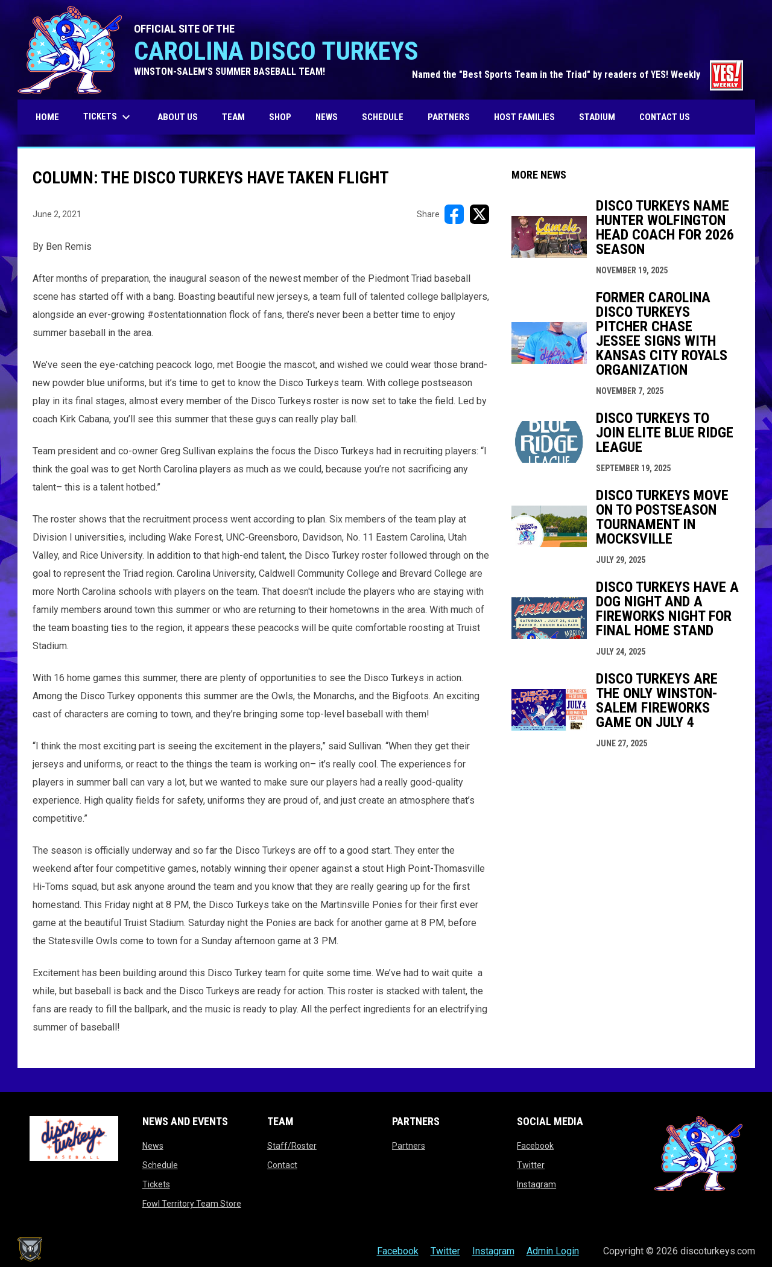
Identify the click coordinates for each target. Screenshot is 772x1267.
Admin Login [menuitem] (553, 1251)
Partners (408, 1146)
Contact (282, 1165)
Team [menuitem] (233, 117)
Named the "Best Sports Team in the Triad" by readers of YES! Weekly (577, 74)
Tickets (156, 1184)
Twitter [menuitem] (445, 1251)
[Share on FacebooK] (454, 214)
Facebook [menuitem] (398, 1251)
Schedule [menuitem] (382, 117)
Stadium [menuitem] (597, 117)
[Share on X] (479, 214)
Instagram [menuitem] (493, 1251)
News (152, 1146)
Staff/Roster (292, 1146)
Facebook (535, 1146)
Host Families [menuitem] (524, 117)
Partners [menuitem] (449, 117)
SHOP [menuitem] (284, 116)
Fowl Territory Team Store (191, 1203)
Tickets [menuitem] (108, 117)
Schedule (160, 1165)
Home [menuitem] (47, 117)
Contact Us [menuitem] (664, 117)
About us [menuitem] (177, 117)
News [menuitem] (326, 117)
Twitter (531, 1165)
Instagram (536, 1184)
